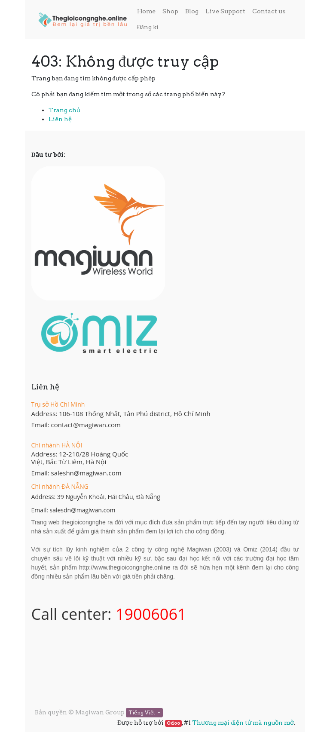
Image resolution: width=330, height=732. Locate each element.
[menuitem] (146, 11)
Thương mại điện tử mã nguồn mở (243, 722)
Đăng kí (148, 27)
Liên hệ (60, 119)
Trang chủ (64, 110)
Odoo (173, 723)
